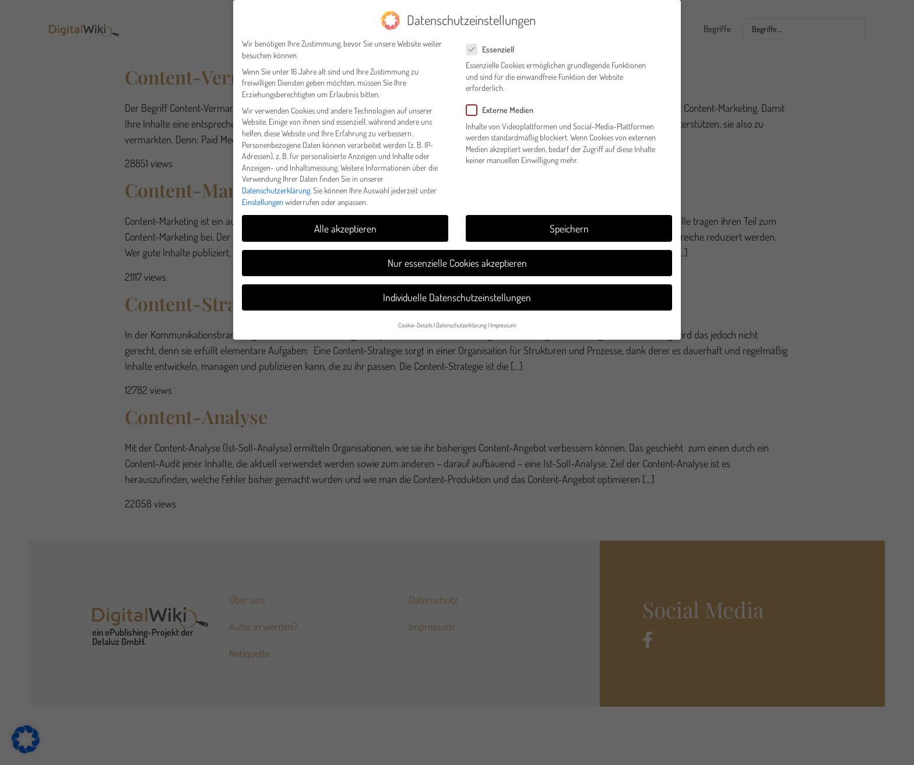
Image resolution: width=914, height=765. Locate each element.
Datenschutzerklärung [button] (461, 320)
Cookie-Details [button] (415, 320)
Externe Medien (503, 105)
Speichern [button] (569, 223)
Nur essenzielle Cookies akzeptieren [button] (457, 258)
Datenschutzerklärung (276, 186)
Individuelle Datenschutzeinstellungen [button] (457, 292)
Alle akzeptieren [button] (345, 223)
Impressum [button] (503, 320)
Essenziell (494, 44)
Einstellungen (262, 197)
